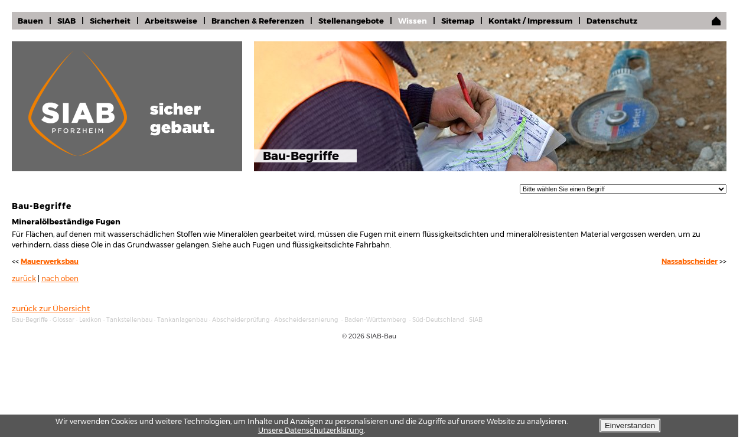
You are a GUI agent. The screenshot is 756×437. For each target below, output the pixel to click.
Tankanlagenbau (182, 320)
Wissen (412, 20)
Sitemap (457, 20)
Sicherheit (110, 20)
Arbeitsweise (171, 20)
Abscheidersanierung (306, 320)
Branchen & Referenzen (257, 20)
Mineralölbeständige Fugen (66, 221)
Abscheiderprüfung (240, 320)
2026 (356, 336)
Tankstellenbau (129, 320)
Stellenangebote (351, 20)
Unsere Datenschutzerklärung (311, 430)
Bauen (30, 20)
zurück (24, 279)
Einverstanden (630, 425)
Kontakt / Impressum (530, 20)
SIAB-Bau (381, 336)
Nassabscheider (690, 261)
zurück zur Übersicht (51, 308)
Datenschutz (611, 20)
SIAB (66, 20)
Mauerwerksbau (50, 261)
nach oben (60, 279)
